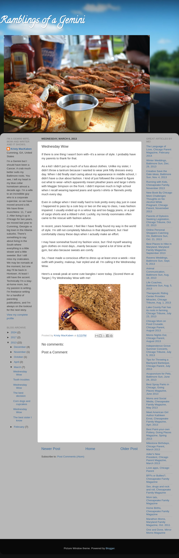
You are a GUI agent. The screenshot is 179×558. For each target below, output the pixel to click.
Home (90, 449)
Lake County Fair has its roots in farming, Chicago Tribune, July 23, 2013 (158, 312)
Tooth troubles (21, 379)
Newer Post (50, 449)
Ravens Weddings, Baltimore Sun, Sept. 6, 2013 (158, 260)
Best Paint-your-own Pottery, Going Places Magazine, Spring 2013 (158, 434)
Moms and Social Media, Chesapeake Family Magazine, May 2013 (157, 403)
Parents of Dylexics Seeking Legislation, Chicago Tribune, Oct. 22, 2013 (158, 221)
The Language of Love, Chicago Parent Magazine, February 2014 (158, 151)
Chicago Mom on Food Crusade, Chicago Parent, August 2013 (156, 326)
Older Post (129, 449)
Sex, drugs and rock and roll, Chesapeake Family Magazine (158, 489)
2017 (14, 337)
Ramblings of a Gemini (42, 21)
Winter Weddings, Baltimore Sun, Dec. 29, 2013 (157, 163)
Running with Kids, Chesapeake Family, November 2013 (158, 184)
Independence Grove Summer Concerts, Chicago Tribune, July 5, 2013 (158, 350)
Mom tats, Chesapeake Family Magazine (157, 500)
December (20, 347)
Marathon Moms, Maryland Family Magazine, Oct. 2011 (158, 522)
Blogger (110, 548)
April (17, 361)
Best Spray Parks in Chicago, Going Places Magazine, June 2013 (157, 389)
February (19, 426)
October (19, 356)
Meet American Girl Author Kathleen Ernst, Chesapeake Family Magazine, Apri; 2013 (157, 418)
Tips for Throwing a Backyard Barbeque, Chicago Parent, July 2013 (158, 364)
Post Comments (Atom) (70, 456)
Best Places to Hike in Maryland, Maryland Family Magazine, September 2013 (158, 248)
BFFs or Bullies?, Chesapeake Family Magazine (157, 478)
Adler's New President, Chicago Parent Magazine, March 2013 (157, 459)
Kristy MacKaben (21, 148)
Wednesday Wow (20, 373)
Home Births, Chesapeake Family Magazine (157, 511)
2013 (14, 342)
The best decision (19, 394)
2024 (14, 332)
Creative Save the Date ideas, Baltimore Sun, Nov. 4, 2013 (158, 174)
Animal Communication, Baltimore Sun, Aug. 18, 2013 (157, 273)
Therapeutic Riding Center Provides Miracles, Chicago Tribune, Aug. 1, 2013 (158, 298)
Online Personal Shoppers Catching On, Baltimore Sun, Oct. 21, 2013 (157, 234)
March (18, 367)
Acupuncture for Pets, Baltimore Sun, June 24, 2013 (158, 376)
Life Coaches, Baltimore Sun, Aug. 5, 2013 (159, 285)
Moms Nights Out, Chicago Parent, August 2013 (156, 338)
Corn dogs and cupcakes (21, 403)
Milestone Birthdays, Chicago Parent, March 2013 (158, 446)
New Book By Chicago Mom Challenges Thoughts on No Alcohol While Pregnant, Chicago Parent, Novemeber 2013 (159, 202)
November (20, 352)
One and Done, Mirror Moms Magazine (158, 531)
